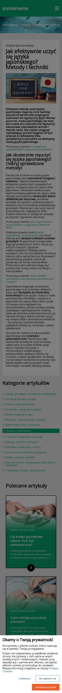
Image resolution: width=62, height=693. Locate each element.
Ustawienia (24, 678)
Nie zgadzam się (47, 678)
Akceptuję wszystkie (45, 687)
